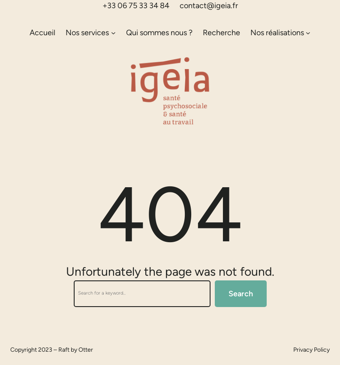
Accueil (42, 32)
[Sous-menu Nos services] (113, 32)
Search (241, 293)
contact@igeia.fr (209, 5)
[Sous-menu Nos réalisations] (308, 32)
